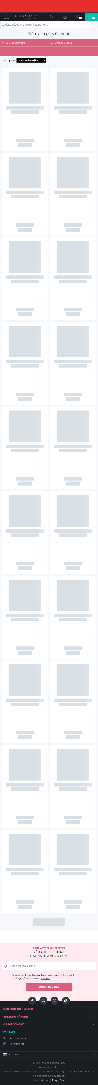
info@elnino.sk (17, 1043)
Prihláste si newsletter (49, 952)
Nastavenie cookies (49, 1067)
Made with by (49, 1080)
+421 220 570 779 (18, 1038)
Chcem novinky (48, 987)
